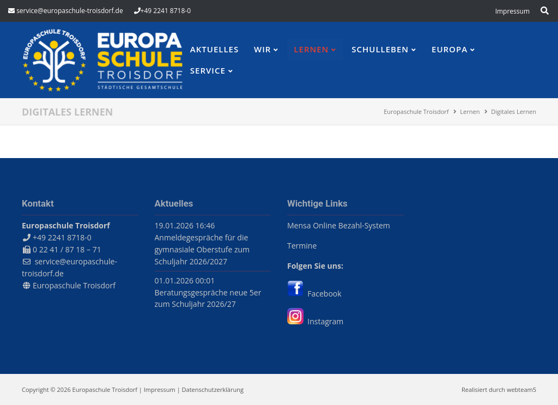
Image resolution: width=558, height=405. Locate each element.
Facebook (314, 293)
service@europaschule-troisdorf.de (69, 10)
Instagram (315, 321)
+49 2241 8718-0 (166, 10)
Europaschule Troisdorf (74, 285)
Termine (302, 245)
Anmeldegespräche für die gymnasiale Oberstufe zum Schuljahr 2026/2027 (202, 249)
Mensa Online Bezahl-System (338, 225)
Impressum (159, 389)
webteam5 (521, 389)
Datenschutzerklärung (213, 389)
